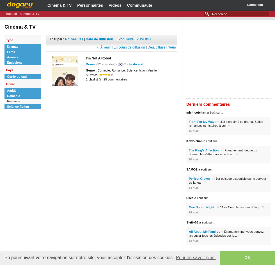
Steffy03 (192, 222)
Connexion (255, 4)
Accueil (11, 13)
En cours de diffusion (129, 47)
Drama (90, 64)
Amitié (12, 90)
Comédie (13, 96)
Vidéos (115, 5)
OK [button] (247, 257)
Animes (12, 57)
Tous (172, 47)
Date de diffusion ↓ (101, 39)
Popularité (126, 39)
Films (11, 52)
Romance (13, 101)
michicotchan (196, 112)
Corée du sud (17, 76)
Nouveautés (74, 39)
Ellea (190, 198)
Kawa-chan (194, 141)
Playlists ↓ (143, 39)
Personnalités (90, 5)
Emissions (14, 62)
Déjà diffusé (156, 47)
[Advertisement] (111, 97)
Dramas (12, 46)
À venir (105, 47)
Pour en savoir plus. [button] (196, 257)
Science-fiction (18, 106)
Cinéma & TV (59, 5)
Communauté (139, 5)
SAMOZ (192, 169)
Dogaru (20, 4)
